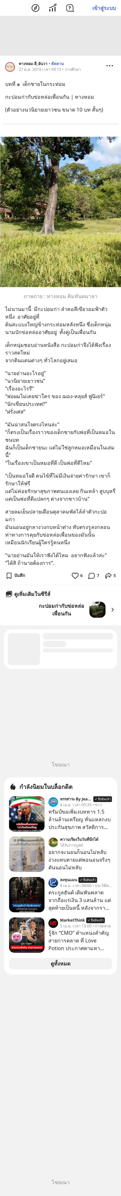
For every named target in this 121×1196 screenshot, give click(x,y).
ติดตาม (57, 64)
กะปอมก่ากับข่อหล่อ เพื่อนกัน (61, 610)
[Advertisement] (60, 37)
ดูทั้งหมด (60, 964)
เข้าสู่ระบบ (104, 8)
